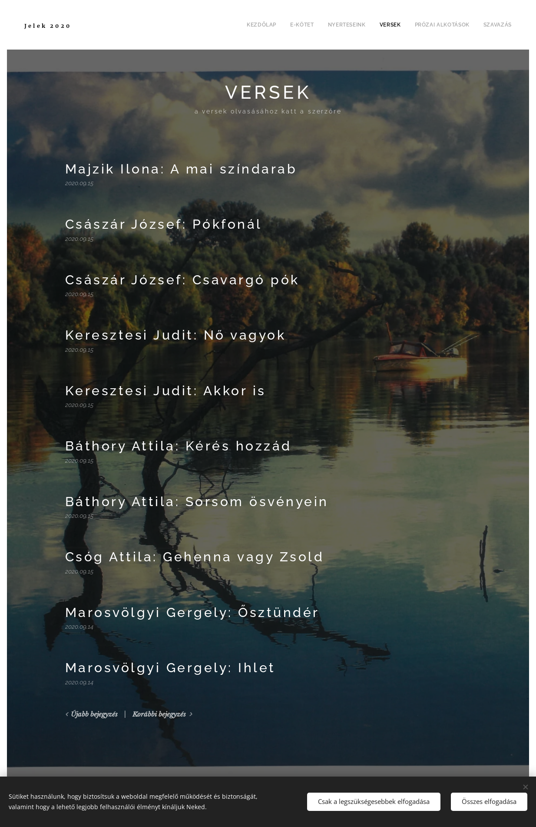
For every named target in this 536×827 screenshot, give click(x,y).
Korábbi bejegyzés (159, 714)
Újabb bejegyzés (94, 714)
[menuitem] (262, 25)
